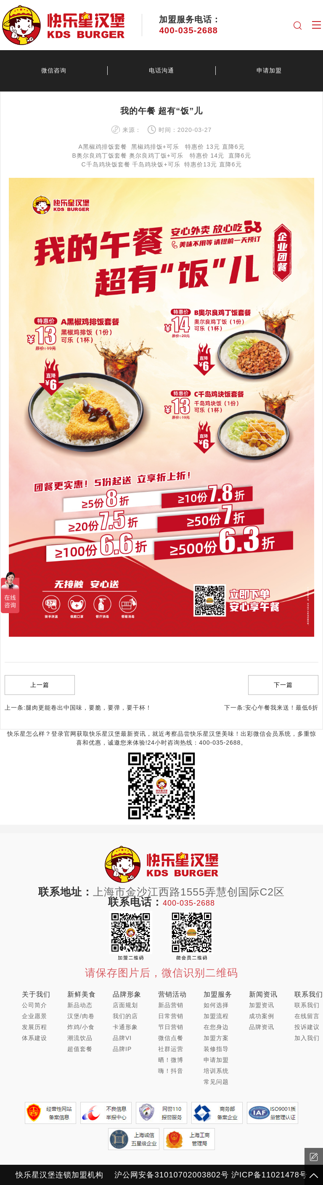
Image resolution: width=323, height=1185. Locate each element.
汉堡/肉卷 (81, 1016)
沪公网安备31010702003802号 (171, 1174)
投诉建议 (307, 1027)
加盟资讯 (261, 1005)
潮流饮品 (80, 1038)
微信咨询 (53, 70)
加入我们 (307, 1038)
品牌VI (122, 1038)
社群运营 (170, 1049)
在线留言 (307, 1016)
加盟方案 (216, 1038)
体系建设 (34, 1038)
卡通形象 (125, 1027)
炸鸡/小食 (81, 1027)
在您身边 (216, 1027)
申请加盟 (269, 70)
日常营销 (170, 1016)
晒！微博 (170, 1059)
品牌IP (122, 1049)
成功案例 (261, 1016)
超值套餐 (80, 1049)
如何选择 (216, 1005)
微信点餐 (170, 1038)
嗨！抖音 (170, 1070)
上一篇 (39, 684)
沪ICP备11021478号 (269, 1174)
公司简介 (34, 1005)
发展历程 (34, 1027)
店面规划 (125, 1005)
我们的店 (125, 1016)
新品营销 (170, 1005)
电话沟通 (161, 70)
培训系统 (216, 1070)
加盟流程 (216, 1016)
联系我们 (307, 1005)
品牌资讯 (261, 1027)
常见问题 (216, 1081)
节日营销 (170, 1027)
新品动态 (80, 1005)
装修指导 (216, 1049)
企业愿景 (34, 1016)
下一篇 (283, 684)
